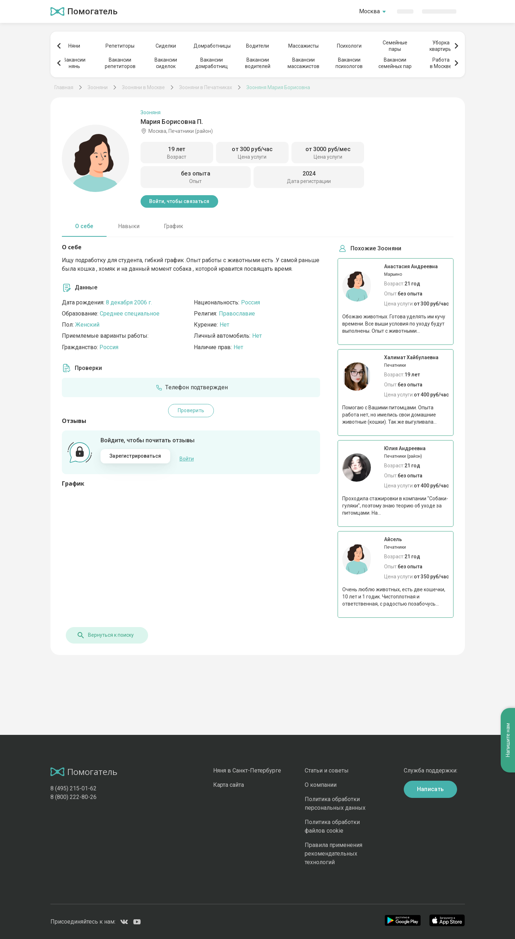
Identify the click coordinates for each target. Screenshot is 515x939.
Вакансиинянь (74, 63)
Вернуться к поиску (101, 635)
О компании (321, 784)
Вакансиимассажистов (303, 63)
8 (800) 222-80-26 (73, 797)
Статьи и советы (327, 770)
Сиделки (166, 46)
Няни (74, 46)
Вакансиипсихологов (349, 63)
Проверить (191, 410)
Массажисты (303, 46)
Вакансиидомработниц (211, 63)
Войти (187, 456)
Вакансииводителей (257, 63)
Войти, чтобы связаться (179, 201)
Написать (430, 789)
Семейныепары (395, 46)
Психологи (349, 46)
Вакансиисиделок (165, 63)
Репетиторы (120, 46)
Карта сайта (228, 784)
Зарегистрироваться (135, 456)
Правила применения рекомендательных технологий (333, 854)
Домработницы (211, 46)
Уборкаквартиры (441, 46)
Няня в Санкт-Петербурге (247, 770)
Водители (257, 46)
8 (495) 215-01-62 (73, 788)
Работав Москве (441, 63)
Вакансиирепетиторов (120, 63)
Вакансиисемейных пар (395, 63)
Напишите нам (508, 531)
